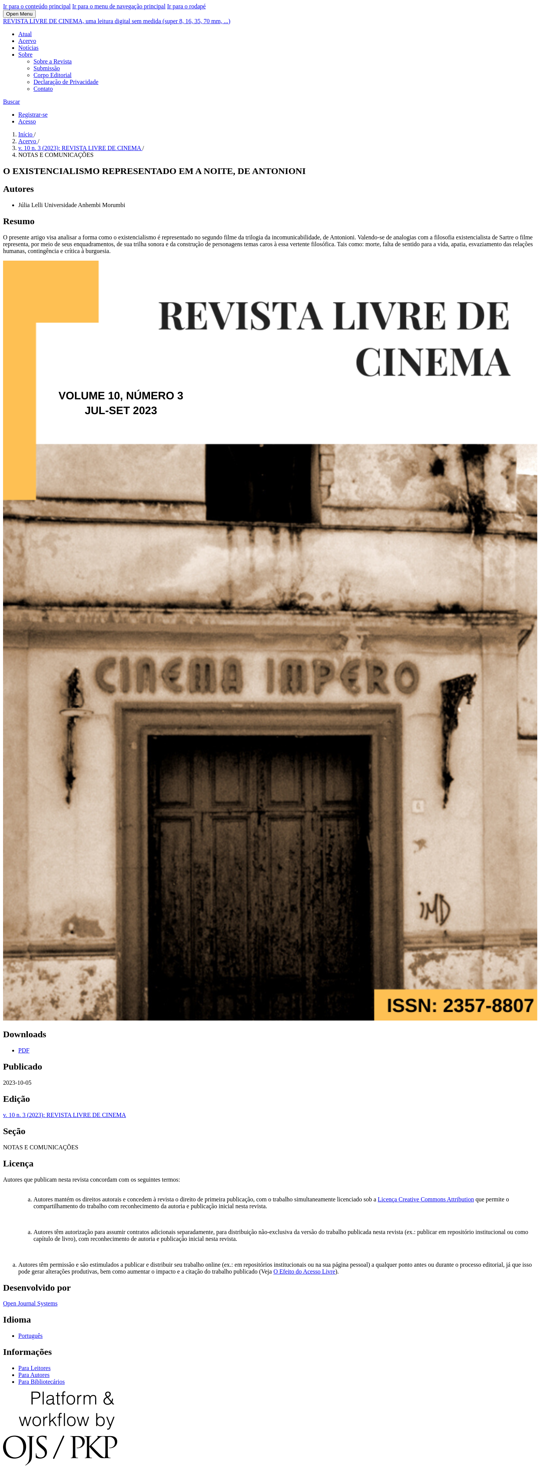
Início (26, 134)
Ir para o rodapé (186, 6)
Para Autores (33, 1375)
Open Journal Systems (30, 1303)
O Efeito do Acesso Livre (304, 1271)
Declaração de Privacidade (66, 82)
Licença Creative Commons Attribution (426, 1199)
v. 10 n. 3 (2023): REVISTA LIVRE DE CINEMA (80, 148)
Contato (43, 88)
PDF (23, 1050)
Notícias (28, 47)
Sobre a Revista (52, 61)
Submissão (46, 68)
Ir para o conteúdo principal (37, 6)
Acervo (27, 41)
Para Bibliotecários (41, 1381)
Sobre (25, 54)
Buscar (11, 101)
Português (30, 1335)
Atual (25, 34)
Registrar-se (33, 114)
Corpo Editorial (52, 75)
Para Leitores (34, 1368)
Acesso (27, 121)
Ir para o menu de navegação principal (119, 6)
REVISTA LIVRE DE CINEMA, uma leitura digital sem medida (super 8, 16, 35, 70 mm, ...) (116, 21)
